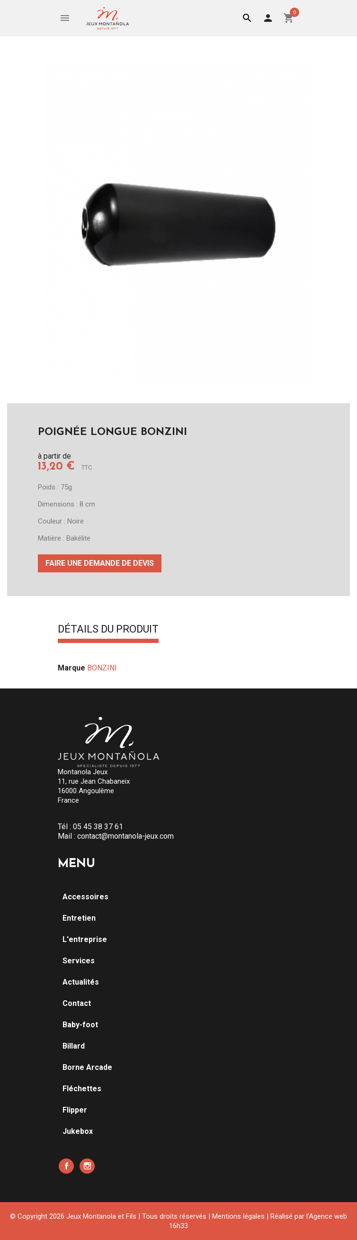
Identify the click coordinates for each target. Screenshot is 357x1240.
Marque (71, 667)
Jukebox (77, 1131)
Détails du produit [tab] (108, 630)
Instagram (87, 1166)
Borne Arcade (87, 1067)
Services (78, 960)
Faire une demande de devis (99, 563)
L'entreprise (84, 939)
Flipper (74, 1109)
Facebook (66, 1166)
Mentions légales (238, 1216)
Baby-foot (80, 1024)
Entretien (79, 918)
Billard (73, 1045)
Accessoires (85, 896)
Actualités (80, 982)
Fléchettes (81, 1088)
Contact (76, 1003)
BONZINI (102, 667)
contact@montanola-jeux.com (125, 836)
